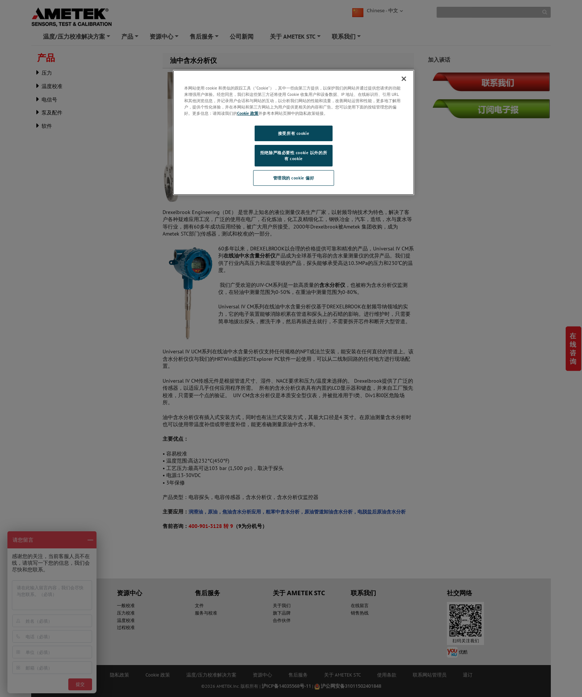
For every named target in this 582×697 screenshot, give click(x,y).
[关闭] (404, 79)
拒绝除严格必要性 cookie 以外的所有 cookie (293, 155)
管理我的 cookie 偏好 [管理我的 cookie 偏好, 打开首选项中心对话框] (293, 178)
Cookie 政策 (247, 113)
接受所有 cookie (293, 133)
